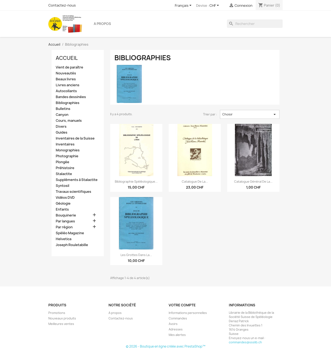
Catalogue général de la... (253, 181)
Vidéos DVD (65, 197)
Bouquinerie (66, 215)
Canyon (62, 114)
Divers (61, 126)
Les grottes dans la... (136, 255)
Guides (61, 132)
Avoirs (173, 324)
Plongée (62, 162)
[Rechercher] (255, 23)
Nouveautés (66, 73)
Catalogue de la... (195, 181)
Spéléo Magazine (70, 233)
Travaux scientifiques (73, 191)
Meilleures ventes (61, 324)
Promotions (56, 313)
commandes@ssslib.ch (245, 342)
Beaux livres (66, 79)
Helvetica (63, 239)
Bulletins (63, 109)
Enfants (62, 209)
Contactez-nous (62, 5)
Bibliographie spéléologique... (136, 181)
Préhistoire (65, 168)
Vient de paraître (69, 67)
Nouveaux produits (62, 318)
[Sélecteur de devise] (214, 5)
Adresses (176, 329)
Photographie (67, 156)
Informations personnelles (188, 313)
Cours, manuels (69, 120)
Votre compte (182, 305)
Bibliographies (67, 103)
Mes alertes (177, 335)
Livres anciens (67, 85)
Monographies (68, 150)
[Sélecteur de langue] (184, 5)
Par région (64, 227)
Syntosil (62, 186)
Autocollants (66, 91)
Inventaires (65, 144)
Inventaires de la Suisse (75, 138)
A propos (102, 23)
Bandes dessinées (71, 97)
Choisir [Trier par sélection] (249, 114)
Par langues (65, 221)
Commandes (178, 318)
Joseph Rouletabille (72, 245)
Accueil (67, 58)
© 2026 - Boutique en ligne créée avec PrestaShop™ (165, 346)
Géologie (63, 203)
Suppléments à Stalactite (77, 180)
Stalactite (64, 174)
